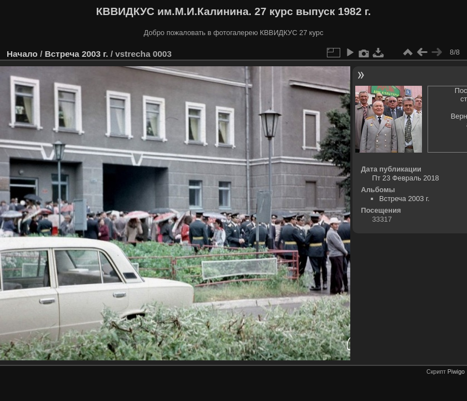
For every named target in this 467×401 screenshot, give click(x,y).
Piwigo (456, 371)
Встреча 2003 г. (76, 53)
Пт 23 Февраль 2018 (405, 178)
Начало (22, 53)
